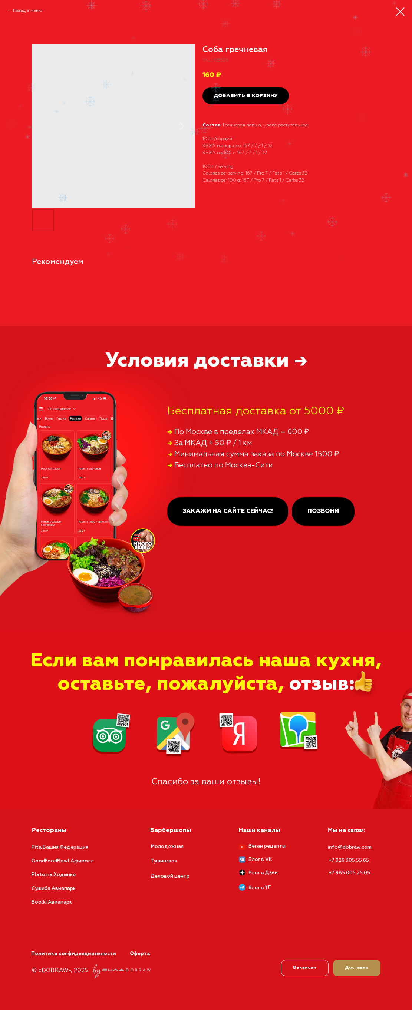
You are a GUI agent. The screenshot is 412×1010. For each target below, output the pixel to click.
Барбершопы (170, 831)
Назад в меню (27, 11)
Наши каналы (259, 831)
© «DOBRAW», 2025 (60, 970)
